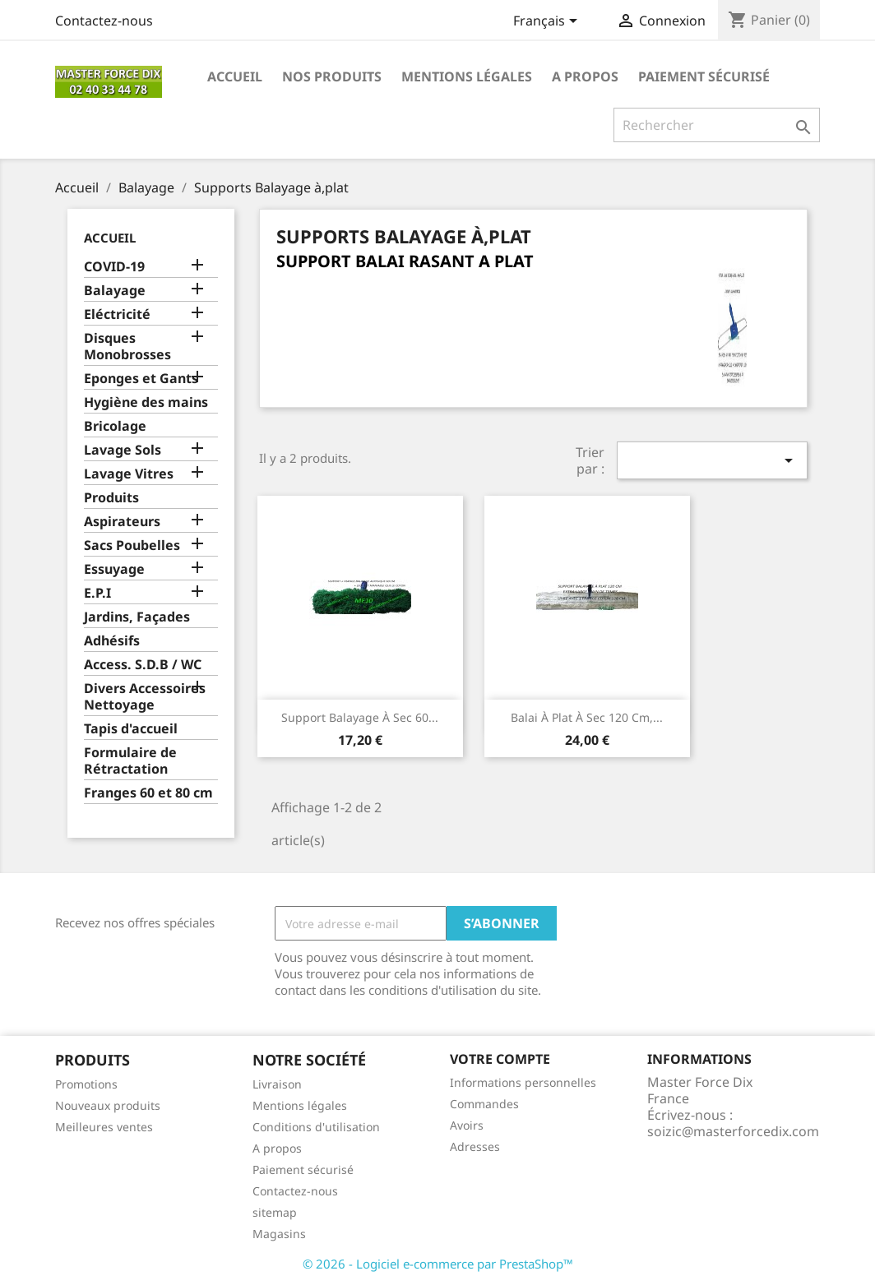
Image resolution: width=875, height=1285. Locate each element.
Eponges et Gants (141, 378)
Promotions (86, 1084)
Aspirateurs (122, 521)
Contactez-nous (104, 21)
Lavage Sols (122, 450)
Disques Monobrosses (127, 346)
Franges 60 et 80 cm (148, 793)
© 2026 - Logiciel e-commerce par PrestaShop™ (438, 1263)
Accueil (234, 76)
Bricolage (115, 426)
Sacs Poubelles (132, 545)
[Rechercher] (716, 125)
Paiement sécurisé (704, 76)
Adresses (475, 1146)
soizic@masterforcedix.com (733, 1131)
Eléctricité (117, 314)
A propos (585, 76)
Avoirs (467, 1125)
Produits (111, 497)
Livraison (277, 1084)
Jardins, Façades (137, 617)
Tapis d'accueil (131, 728)
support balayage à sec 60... (359, 717)
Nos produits (332, 76)
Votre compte (500, 1059)
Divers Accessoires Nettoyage (145, 697)
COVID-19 (114, 266)
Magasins (279, 1233)
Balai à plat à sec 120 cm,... (587, 717)
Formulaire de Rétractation (130, 761)
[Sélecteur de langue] (548, 22)
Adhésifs (112, 640)
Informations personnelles (523, 1082)
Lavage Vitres (129, 474)
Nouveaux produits (107, 1105)
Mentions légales (466, 76)
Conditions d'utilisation (316, 1127)
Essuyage (114, 569)
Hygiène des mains (146, 402)
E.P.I (97, 593)
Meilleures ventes (104, 1127)
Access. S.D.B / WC (142, 664)
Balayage (115, 290)
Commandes (484, 1104)
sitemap (274, 1212)
